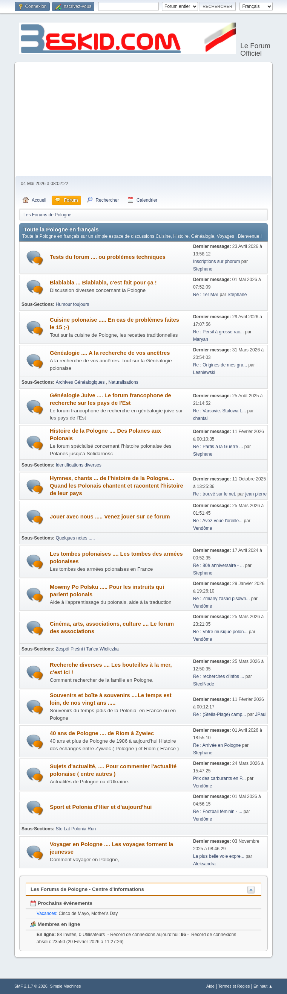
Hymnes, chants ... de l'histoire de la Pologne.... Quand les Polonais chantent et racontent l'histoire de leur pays (116, 485)
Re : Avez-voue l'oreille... (217, 520)
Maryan (200, 339)
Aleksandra (204, 863)
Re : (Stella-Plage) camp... (219, 714)
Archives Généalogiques (81, 382)
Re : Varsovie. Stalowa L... (219, 410)
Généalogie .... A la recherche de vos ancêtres (110, 353)
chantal (200, 418)
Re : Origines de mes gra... (220, 365)
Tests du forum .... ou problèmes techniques (108, 257)
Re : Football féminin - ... (217, 811)
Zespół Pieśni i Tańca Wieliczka (87, 649)
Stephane (202, 269)
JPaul (260, 714)
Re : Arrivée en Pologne (217, 745)
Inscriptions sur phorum (217, 261)
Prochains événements (61, 903)
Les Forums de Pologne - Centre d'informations (87, 889)
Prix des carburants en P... (219, 778)
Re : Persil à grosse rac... (218, 331)
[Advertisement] (143, 119)
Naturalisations (123, 382)
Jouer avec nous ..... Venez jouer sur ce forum (110, 517)
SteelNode (203, 684)
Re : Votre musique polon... (220, 631)
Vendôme (202, 528)
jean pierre (256, 494)
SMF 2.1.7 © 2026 (31, 986)
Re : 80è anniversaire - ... (218, 565)
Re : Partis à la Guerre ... (218, 446)
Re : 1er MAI (205, 294)
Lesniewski (204, 372)
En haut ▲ (263, 986)
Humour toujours (72, 304)
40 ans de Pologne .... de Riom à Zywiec (102, 733)
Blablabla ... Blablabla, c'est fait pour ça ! (103, 283)
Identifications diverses (78, 465)
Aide (210, 986)
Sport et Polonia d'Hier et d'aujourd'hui (101, 807)
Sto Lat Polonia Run (76, 828)
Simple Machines (65, 986)
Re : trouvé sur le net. (214, 494)
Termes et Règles (234, 986)
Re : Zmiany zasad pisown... (221, 598)
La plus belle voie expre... (218, 856)
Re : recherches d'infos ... (218, 676)
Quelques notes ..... (75, 538)
